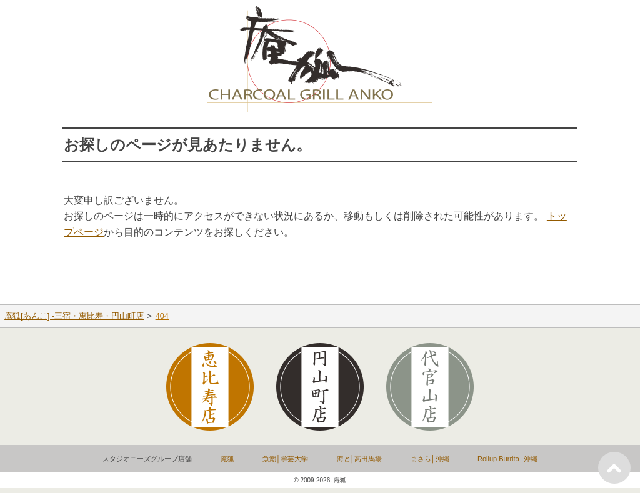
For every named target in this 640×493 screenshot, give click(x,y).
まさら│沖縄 (430, 458)
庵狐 (227, 458)
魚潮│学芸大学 (285, 458)
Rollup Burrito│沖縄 (508, 458)
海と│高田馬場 (359, 458)
